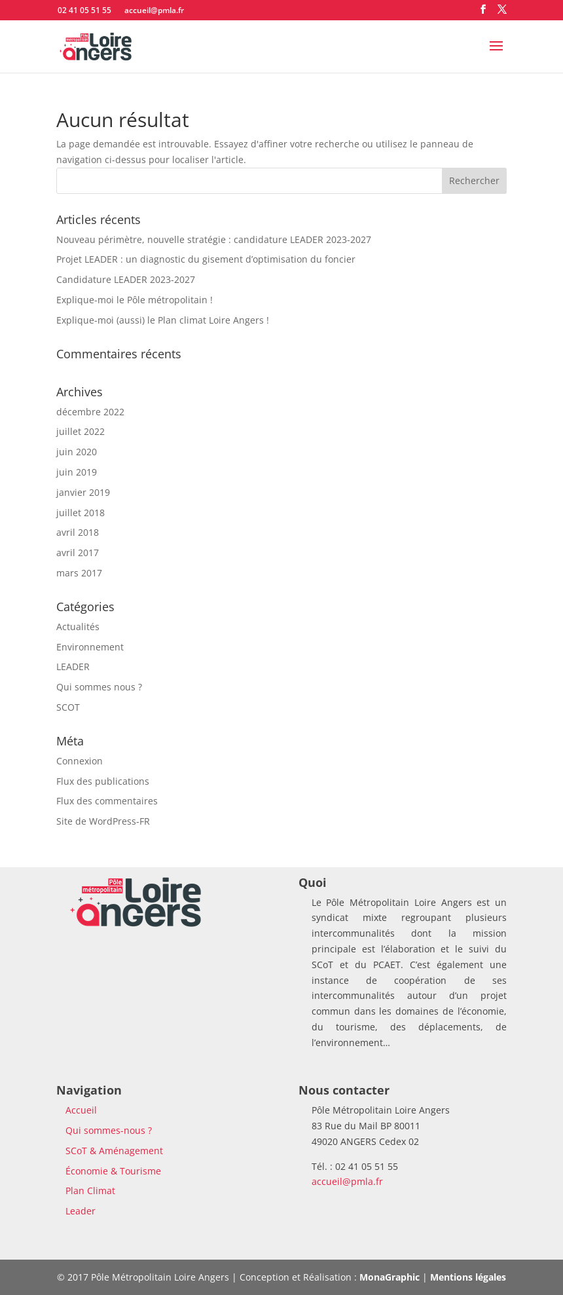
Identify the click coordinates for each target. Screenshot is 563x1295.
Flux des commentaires (107, 801)
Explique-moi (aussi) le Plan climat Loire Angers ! (162, 320)
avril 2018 (77, 532)
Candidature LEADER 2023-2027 (125, 279)
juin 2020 (76, 451)
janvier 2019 (83, 492)
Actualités (78, 626)
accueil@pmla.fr (347, 1181)
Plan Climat (90, 1190)
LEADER (73, 666)
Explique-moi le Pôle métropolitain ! (134, 299)
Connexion (79, 761)
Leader (80, 1211)
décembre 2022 (90, 411)
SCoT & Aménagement (114, 1150)
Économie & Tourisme (113, 1171)
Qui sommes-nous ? (108, 1130)
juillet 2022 (80, 431)
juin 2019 (76, 472)
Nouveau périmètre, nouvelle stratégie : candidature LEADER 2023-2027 (213, 239)
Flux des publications (102, 781)
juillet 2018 (80, 512)
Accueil (81, 1110)
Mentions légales (468, 1277)
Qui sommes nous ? (99, 687)
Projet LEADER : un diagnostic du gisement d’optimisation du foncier (205, 259)
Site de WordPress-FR (103, 821)
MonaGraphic (389, 1277)
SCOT (68, 707)
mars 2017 (79, 573)
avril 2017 (77, 552)
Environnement (90, 647)
